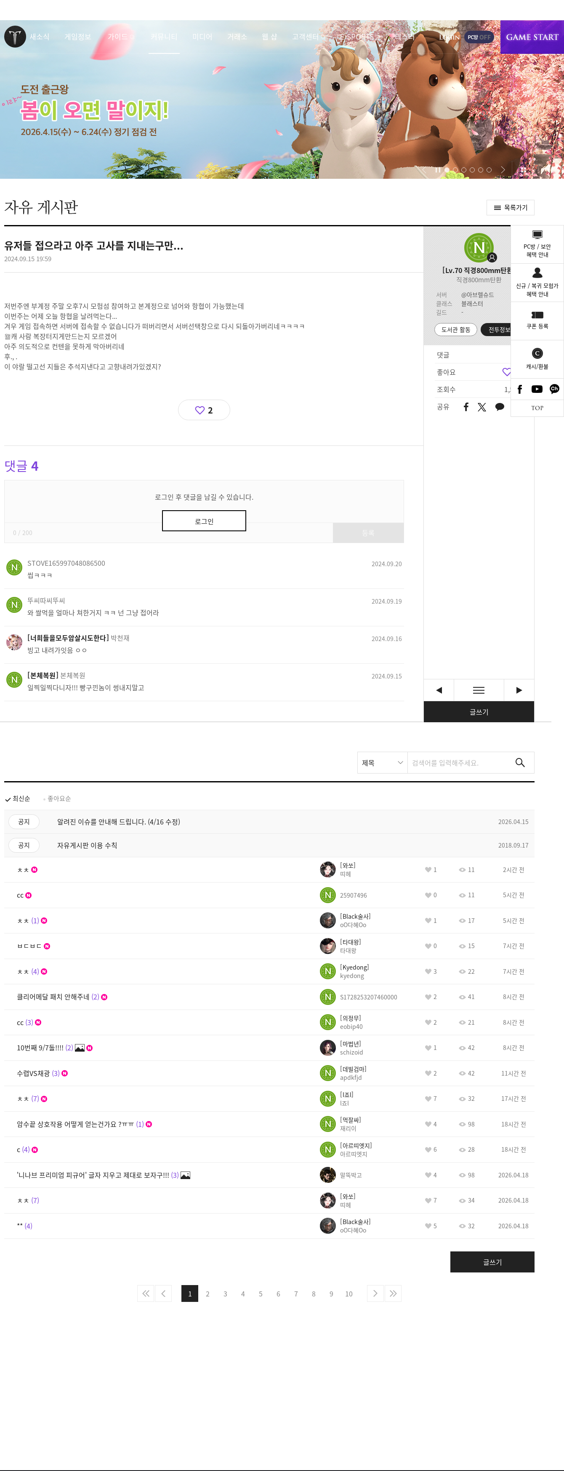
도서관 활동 (456, 329)
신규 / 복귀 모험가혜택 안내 (537, 289)
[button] (424, 170)
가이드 (118, 36)
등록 (368, 532)
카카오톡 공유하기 (499, 407)
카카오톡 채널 (555, 389)
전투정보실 (502, 329)
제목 (368, 763)
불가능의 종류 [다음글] (519, 690)
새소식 (39, 36)
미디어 (202, 36)
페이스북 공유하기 (466, 407)
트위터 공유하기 (481, 407)
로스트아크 (15, 36)
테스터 (405, 36)
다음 (375, 1293)
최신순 (21, 798)
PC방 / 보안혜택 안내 (537, 250)
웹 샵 (269, 36)
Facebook (520, 389)
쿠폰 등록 (537, 326)
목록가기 (516, 207)
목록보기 (479, 690)
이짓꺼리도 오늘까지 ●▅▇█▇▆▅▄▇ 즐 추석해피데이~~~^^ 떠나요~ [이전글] (439, 690)
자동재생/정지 (438, 170)
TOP (537, 408)
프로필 (479, 247)
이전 (163, 1293)
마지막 (393, 1293)
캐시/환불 (537, 366)
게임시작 (532, 37)
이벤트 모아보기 (523, 170)
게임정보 (77, 36)
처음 (145, 1293)
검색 (520, 762)
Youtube (537, 389)
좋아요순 (59, 798)
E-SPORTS (357, 36)
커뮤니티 (164, 36)
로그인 (449, 37)
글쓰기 (479, 712)
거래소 (237, 36)
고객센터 (305, 36)
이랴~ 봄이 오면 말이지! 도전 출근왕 (282, 99)
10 (349, 1293)
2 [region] (210, 410)
